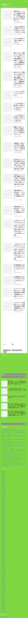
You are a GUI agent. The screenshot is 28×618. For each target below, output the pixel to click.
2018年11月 (3, 548)
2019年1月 (3, 544)
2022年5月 (3, 477)
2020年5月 (3, 517)
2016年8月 (3, 593)
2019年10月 (3, 529)
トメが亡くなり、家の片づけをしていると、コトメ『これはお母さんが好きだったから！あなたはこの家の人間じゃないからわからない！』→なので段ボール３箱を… (19, 228)
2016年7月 (3, 595)
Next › (20, 350)
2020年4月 (3, 519)
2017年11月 (3, 568)
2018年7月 (3, 554)
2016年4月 (3, 600)
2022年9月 (3, 471)
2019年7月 (3, 534)
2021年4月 (3, 499)
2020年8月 (3, 512)
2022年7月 (3, 474)
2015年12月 (3, 606)
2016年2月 (3, 603)
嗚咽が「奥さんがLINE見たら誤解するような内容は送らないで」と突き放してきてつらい (19, 130)
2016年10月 (3, 590)
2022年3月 (3, 481)
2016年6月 (3, 596)
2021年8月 (3, 492)
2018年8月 (3, 553)
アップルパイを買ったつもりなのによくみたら (19, 93)
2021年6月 (3, 496)
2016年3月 (3, 601)
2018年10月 (3, 549)
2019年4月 (3, 539)
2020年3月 (3, 521)
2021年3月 (3, 501)
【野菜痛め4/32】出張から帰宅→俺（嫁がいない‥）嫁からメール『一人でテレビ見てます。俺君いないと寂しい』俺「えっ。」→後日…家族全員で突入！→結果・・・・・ (13, 459)
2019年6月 (3, 536)
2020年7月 (3, 514)
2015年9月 (3, 611)
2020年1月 (3, 524)
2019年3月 (3, 541)
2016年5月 (3, 598)
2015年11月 (3, 608)
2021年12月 (3, 486)
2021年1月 (3, 504)
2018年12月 (3, 546)
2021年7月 (3, 494)
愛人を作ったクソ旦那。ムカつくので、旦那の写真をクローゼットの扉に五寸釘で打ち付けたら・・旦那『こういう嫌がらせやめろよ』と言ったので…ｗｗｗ (13, 464)
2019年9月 (3, 531)
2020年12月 (3, 506)
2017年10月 (3, 569)
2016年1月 (3, 605)
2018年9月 (3, 551)
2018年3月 (3, 561)
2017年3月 (3, 581)
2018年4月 (3, 559)
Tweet (4, 344)
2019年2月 (3, 543)
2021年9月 (3, 491)
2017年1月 (3, 584)
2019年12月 (3, 526)
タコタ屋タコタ (4, 616)
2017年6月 (3, 576)
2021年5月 (3, 497)
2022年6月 (3, 476)
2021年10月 (3, 489)
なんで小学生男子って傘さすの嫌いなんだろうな (19, 40)
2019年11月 (3, 528)
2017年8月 (3, 573)
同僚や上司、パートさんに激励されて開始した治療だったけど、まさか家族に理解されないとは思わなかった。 (17, 382)
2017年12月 (3, 566)
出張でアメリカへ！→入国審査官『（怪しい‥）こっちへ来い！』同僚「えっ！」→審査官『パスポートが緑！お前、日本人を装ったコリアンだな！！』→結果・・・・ (13, 451)
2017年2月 (3, 583)
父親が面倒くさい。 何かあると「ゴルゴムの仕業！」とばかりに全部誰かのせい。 (19, 194)
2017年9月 (3, 571)
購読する (4, 374)
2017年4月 (3, 579)
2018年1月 (3, 564)
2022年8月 (3, 472)
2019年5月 (3, 538)
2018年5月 (3, 558)
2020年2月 (3, 523)
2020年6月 (3, 516)
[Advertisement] (14, 329)
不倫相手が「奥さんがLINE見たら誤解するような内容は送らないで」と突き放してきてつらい (19, 147)
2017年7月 (3, 574)
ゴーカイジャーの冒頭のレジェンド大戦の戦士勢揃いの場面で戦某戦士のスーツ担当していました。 (19, 292)
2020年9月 (3, 511)
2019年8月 (3, 533)
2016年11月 (3, 588)
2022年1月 (3, 484)
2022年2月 (3, 482)
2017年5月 (3, 578)
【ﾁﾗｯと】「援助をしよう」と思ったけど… (9, 429)
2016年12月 (3, 586)
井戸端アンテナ (6, 4)
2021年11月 (3, 487)
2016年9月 (3, 591)
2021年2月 (3, 502)
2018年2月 (3, 563)
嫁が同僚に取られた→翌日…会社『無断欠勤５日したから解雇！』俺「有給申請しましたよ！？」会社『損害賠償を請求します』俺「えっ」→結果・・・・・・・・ (13, 432)
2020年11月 (3, 507)
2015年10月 (3, 610)
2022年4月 (3, 479)
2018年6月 (3, 556)
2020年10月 (3, 509)
